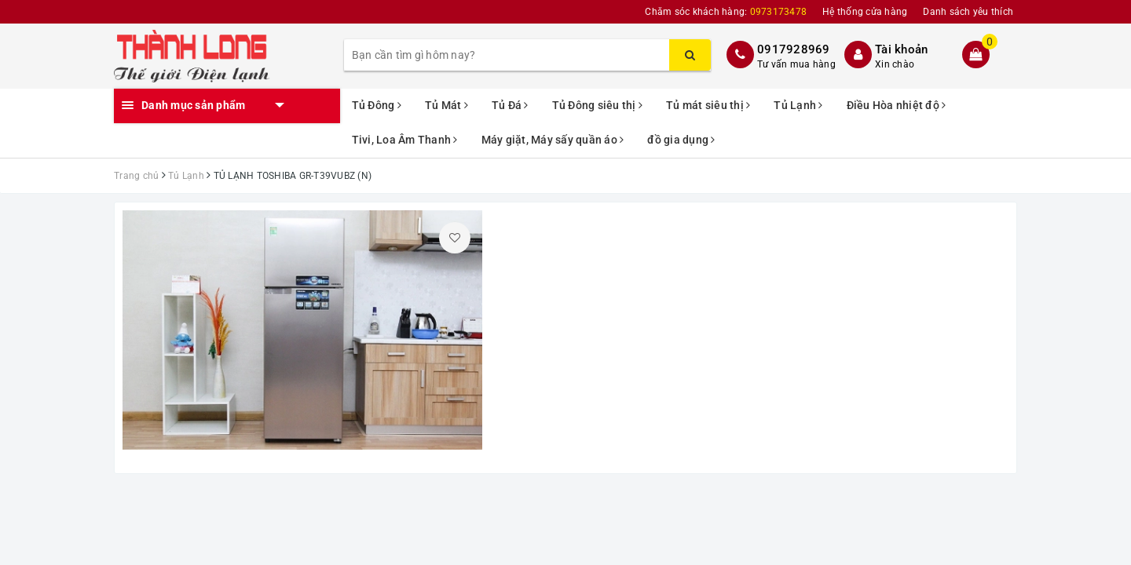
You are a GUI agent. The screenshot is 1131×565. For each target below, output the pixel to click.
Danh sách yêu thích (968, 11)
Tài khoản (901, 49)
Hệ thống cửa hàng (864, 11)
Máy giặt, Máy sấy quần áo (552, 139)
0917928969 (793, 49)
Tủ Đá (510, 105)
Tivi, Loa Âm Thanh (405, 139)
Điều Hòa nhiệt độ (896, 105)
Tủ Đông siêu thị (597, 105)
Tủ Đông (376, 105)
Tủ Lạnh (798, 105)
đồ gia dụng (681, 139)
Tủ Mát (446, 105)
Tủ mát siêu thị (708, 105)
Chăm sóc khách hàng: (726, 11)
